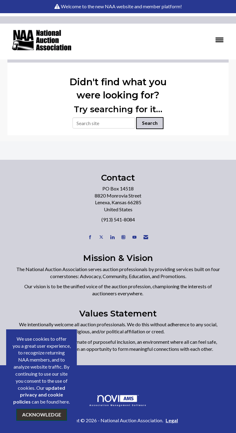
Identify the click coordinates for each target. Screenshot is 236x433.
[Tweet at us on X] (101, 237)
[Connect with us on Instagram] (123, 237)
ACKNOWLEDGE (41, 414)
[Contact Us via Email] (145, 237)
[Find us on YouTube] (134, 237)
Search (150, 123)
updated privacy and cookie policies (39, 395)
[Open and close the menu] (154, 40)
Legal (172, 420)
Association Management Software (118, 400)
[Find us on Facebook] (90, 237)
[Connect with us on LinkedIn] (112, 237)
